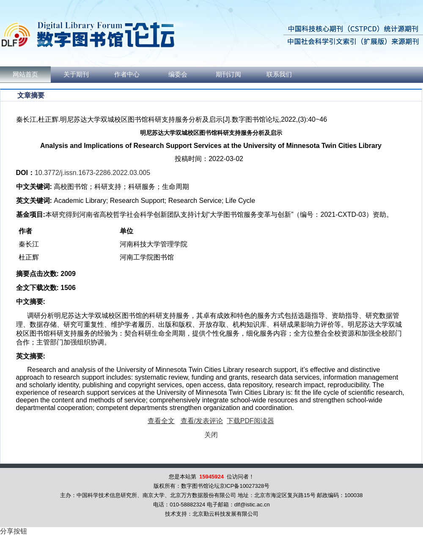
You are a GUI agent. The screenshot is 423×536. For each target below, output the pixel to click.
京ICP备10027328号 (245, 486)
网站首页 (25, 74)
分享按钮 (13, 531)
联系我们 (279, 74)
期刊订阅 (228, 74)
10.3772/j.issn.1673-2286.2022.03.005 (92, 172)
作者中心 (127, 74)
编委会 (177, 74)
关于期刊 (76, 74)
